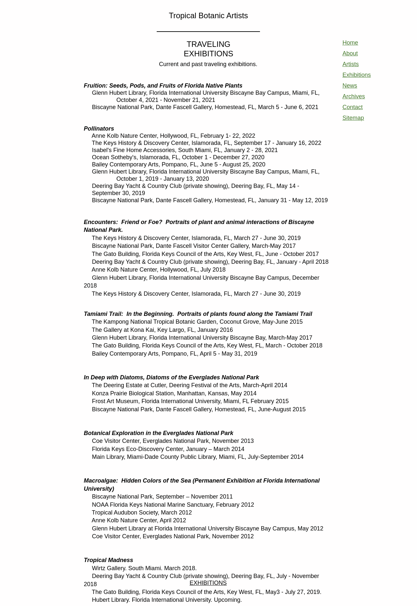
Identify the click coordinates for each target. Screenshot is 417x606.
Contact (352, 107)
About (350, 53)
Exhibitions (356, 75)
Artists (350, 64)
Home (350, 42)
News (349, 85)
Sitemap (353, 118)
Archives (353, 96)
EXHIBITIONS (208, 583)
